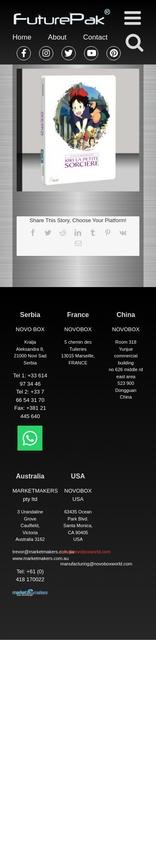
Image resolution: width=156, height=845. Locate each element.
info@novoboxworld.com (85, 551)
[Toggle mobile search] (134, 42)
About (57, 37)
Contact (95, 37)
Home (21, 37)
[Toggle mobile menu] (134, 17)
